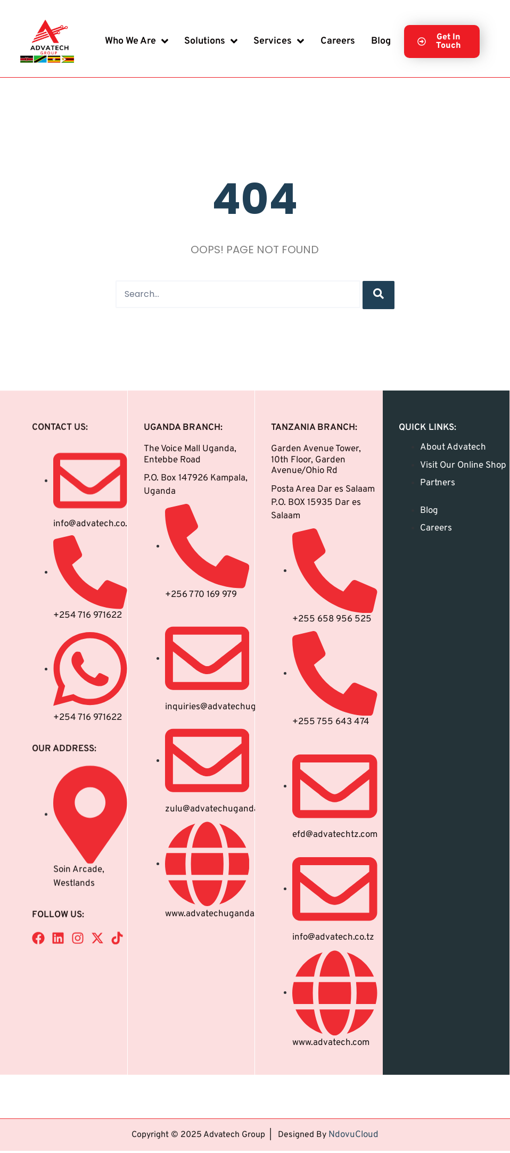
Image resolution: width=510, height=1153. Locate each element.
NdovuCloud (353, 1121)
